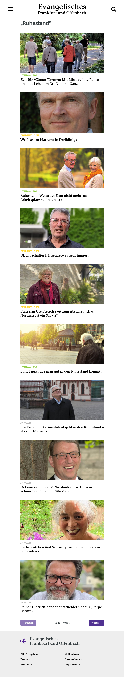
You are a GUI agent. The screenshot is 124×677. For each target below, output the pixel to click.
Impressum (71, 664)
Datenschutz (72, 659)
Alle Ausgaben (29, 654)
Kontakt (25, 664)
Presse (24, 659)
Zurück (29, 622)
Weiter (95, 622)
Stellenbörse (72, 654)
